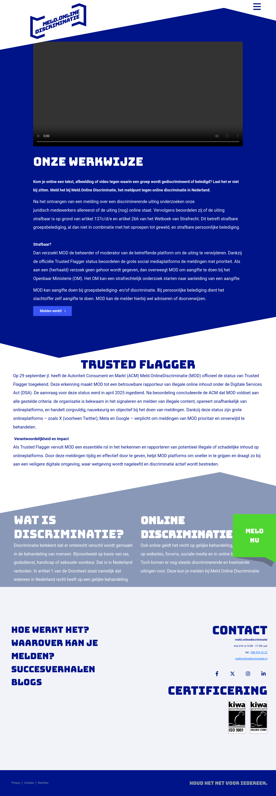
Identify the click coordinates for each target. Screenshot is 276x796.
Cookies (29, 782)
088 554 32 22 (259, 652)
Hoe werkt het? (50, 629)
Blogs (26, 682)
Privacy (16, 782)
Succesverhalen (53, 669)
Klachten (43, 782)
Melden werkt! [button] (51, 311)
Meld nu (254, 535)
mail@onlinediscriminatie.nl (251, 658)
